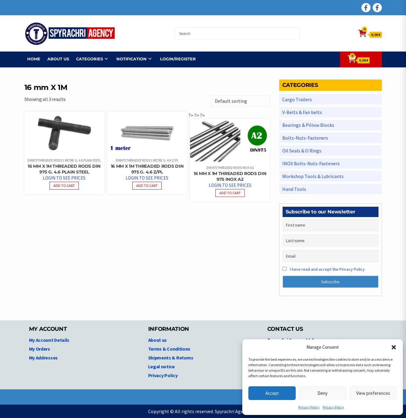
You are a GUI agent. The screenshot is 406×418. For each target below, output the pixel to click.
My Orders (39, 349)
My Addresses (43, 358)
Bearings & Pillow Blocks (308, 125)
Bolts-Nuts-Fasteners (305, 138)
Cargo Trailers (297, 99)
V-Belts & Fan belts (302, 112)
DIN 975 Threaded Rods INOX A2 (230, 168)
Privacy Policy (309, 407)
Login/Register (175, 58)
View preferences (373, 393)
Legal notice (161, 366)
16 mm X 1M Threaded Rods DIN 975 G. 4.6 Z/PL (147, 169)
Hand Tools (294, 189)
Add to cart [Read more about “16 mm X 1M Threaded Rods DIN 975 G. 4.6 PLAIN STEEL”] (64, 185)
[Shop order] (240, 101)
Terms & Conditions (169, 349)
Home (31, 58)
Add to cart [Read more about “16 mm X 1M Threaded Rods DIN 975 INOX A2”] (230, 193)
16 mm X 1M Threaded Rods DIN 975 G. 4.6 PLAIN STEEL (64, 169)
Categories (86, 58)
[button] (394, 347)
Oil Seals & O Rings (301, 151)
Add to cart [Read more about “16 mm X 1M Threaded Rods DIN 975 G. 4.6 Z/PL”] (147, 185)
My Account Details (49, 340)
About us (55, 58)
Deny (322, 393)
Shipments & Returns (170, 358)
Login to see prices (64, 178)
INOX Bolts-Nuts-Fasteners (311, 163)
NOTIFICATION (129, 58)
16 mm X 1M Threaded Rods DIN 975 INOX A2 (230, 176)
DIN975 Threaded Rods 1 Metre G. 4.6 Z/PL (147, 160)
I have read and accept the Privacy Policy (327, 269)
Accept (272, 393)
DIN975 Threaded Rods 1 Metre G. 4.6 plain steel (64, 160)
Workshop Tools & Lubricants (313, 176)
